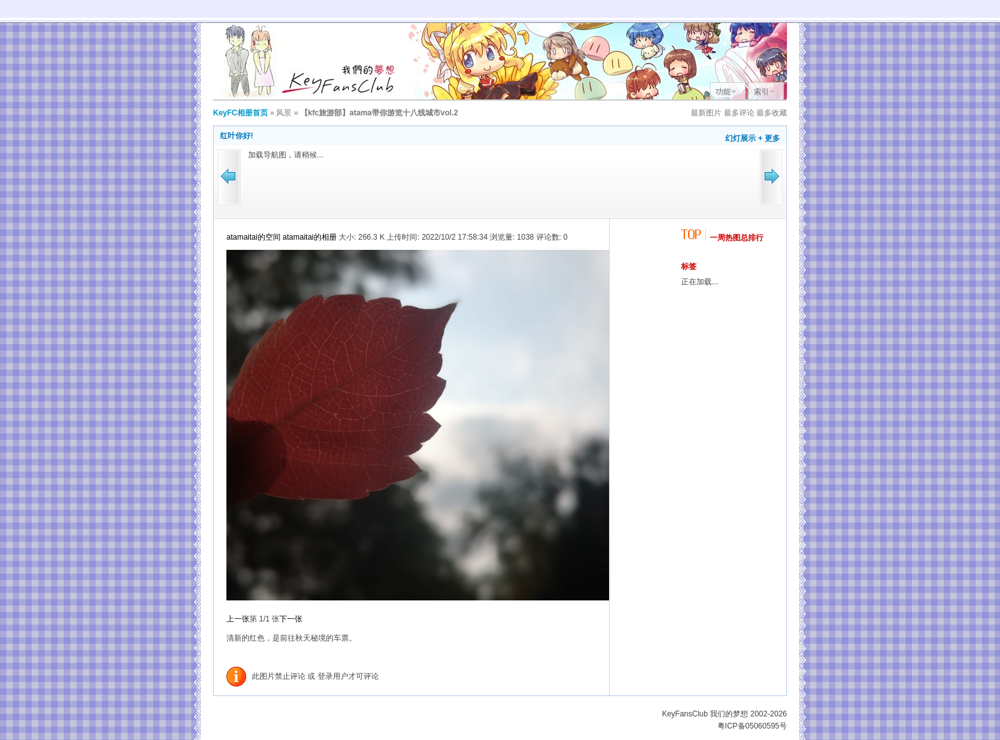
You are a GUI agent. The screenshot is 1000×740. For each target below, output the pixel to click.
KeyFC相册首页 (240, 112)
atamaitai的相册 (310, 237)
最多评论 (739, 112)
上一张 (237, 618)
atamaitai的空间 (253, 237)
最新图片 (706, 112)
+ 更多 (769, 138)
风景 (283, 112)
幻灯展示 (740, 138)
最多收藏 (771, 112)
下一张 (290, 618)
